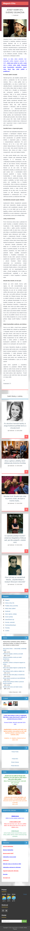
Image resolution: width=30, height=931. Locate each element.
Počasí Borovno (15, 765)
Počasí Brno (15, 758)
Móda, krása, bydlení (10, 608)
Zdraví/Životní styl (9, 619)
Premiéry (7, 627)
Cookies (7, 630)
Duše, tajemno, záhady (11, 614)
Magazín (7, 600)
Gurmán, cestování (10, 622)
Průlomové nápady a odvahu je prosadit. (13, 653)
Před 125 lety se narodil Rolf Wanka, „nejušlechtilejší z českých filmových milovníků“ (15, 580)
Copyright (5, 927)
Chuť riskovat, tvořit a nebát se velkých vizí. (14, 671)
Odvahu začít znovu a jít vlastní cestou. (13, 687)
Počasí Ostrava (15, 762)
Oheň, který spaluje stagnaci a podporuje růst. (14, 667)
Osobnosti (15, 15)
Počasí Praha (15, 751)
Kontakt (21, 927)
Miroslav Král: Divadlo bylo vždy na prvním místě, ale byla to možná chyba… (15, 498)
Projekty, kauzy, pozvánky (11, 605)
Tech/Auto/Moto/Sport (10, 625)
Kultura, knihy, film (9, 603)
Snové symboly (9, 616)
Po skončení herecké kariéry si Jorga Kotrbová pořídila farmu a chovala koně (15, 426)
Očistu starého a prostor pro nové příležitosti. (14, 678)
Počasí (25, 894)
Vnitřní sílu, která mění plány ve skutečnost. (14, 674)
